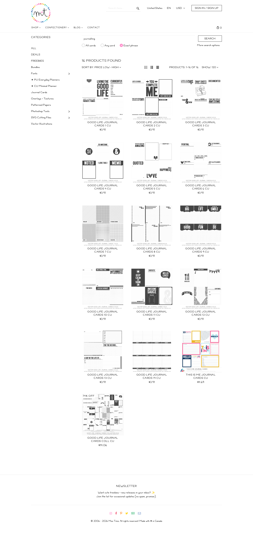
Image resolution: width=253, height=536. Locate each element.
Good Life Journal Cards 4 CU (102, 187)
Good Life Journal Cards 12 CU (200, 313)
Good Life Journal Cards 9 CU (200, 250)
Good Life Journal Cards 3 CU (200, 124)
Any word (110, 45)
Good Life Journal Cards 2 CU (152, 124)
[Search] (138, 39)
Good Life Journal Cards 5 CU (152, 187)
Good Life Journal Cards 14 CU (152, 376)
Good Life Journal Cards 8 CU (152, 250)
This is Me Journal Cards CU (201, 376)
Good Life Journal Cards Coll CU (102, 439)
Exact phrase (131, 45)
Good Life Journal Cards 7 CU (102, 250)
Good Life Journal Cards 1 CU (102, 124)
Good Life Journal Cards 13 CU (102, 376)
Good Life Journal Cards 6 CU (200, 187)
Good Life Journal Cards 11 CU (152, 313)
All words (91, 45)
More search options (208, 45)
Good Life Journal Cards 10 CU (102, 313)
